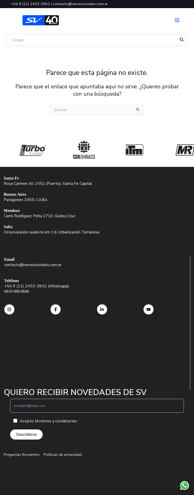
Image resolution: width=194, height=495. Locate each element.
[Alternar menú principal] (177, 20)
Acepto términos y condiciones (48, 421)
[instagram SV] (9, 309)
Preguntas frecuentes (22, 454)
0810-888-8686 (16, 291)
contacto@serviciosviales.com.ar (80, 3)
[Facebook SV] (56, 309)
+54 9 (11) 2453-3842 (30, 3)
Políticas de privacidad (63, 454)
